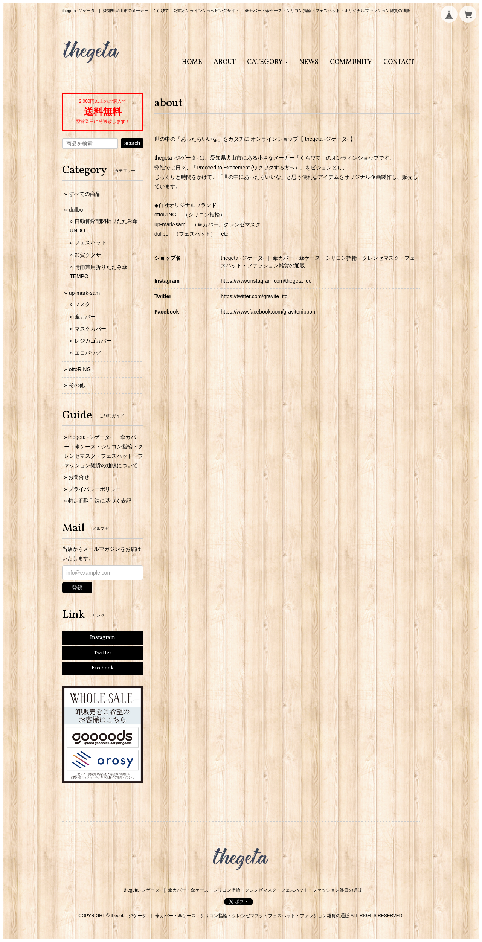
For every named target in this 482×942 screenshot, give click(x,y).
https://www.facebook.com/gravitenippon (268, 312)
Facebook (103, 668)
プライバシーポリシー (94, 489)
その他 (77, 385)
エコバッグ (88, 353)
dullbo (76, 210)
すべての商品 (85, 194)
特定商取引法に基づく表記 (99, 501)
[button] (267, 62)
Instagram (102, 637)
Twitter (102, 653)
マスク (82, 304)
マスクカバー (90, 329)
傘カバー (85, 317)
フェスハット (90, 242)
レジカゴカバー (93, 341)
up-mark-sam (84, 293)
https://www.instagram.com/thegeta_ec (266, 281)
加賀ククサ (88, 255)
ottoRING (80, 369)
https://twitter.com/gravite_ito (254, 296)
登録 (77, 588)
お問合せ (78, 477)
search (132, 143)
